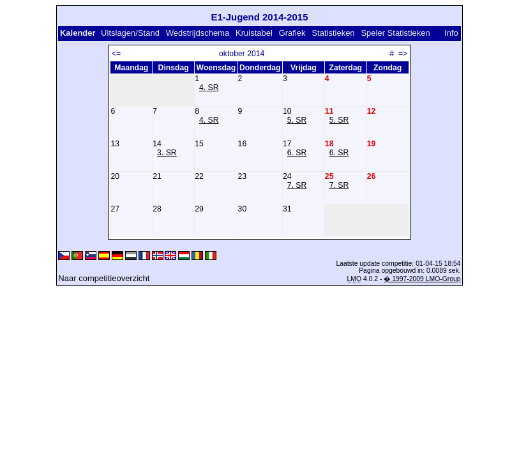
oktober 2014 (241, 53)
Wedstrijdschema (197, 33)
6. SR (297, 152)
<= (116, 53)
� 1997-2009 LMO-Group (422, 278)
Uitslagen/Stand (130, 33)
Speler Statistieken (395, 33)
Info (451, 33)
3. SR (167, 152)
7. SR (297, 185)
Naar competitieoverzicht (103, 278)
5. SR (297, 120)
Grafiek (292, 33)
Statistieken (333, 33)
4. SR (209, 87)
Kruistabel (254, 33)
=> (402, 53)
